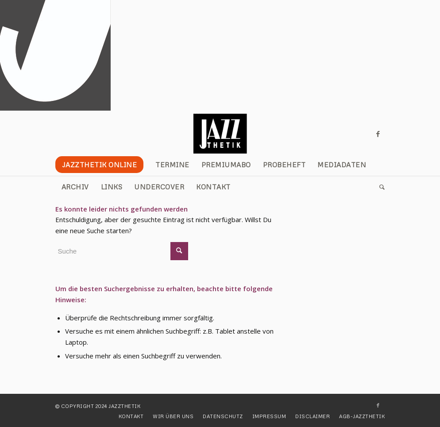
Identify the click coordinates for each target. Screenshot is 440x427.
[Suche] (379, 187)
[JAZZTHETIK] (220, 134)
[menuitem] (102, 165)
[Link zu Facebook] (378, 133)
